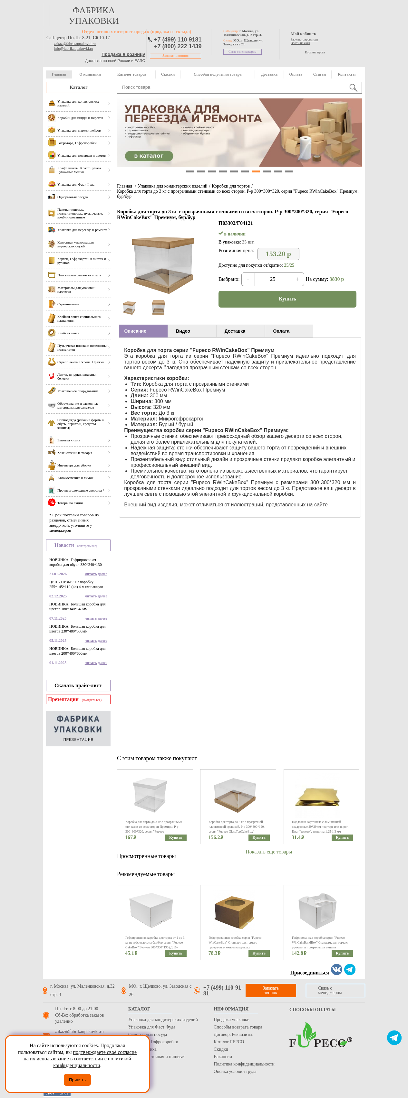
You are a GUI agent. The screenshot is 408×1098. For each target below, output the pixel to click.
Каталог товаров (131, 74)
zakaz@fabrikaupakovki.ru (75, 44)
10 (289, 171)
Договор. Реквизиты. (233, 1034)
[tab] (143, 331)
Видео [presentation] (183, 331)
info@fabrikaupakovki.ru (73, 48)
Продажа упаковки (231, 1019)
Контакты (346, 74)
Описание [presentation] (135, 331)
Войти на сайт (300, 43)
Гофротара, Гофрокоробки (153, 1041)
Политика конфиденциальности (244, 1064)
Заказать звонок (175, 56)
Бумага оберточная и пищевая (156, 1056)
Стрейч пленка (142, 1049)
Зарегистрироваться (304, 39)
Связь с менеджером (242, 51)
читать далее (96, 574)
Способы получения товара (218, 74)
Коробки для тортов (231, 186)
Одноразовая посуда (147, 1034)
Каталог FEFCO (229, 1041)
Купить (287, 298)
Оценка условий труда (235, 1071)
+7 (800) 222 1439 (178, 46)
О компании (90, 74)
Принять (77, 1079)
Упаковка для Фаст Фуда (151, 1027)
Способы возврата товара (238, 1027)
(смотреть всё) (87, 546)
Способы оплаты (312, 1009)
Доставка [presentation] (235, 331)
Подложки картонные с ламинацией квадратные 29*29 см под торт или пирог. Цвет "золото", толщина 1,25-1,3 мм (320, 826)
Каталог (79, 87)
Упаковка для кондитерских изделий (172, 186)
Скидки (168, 74)
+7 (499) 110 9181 (178, 39)
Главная (59, 74)
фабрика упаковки (94, 15)
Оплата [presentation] (281, 331)
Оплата (295, 74)
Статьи (319, 74)
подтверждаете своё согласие (105, 1052)
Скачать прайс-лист (78, 685)
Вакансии (223, 1056)
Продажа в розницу (123, 54)
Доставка (269, 74)
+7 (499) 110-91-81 (223, 990)
